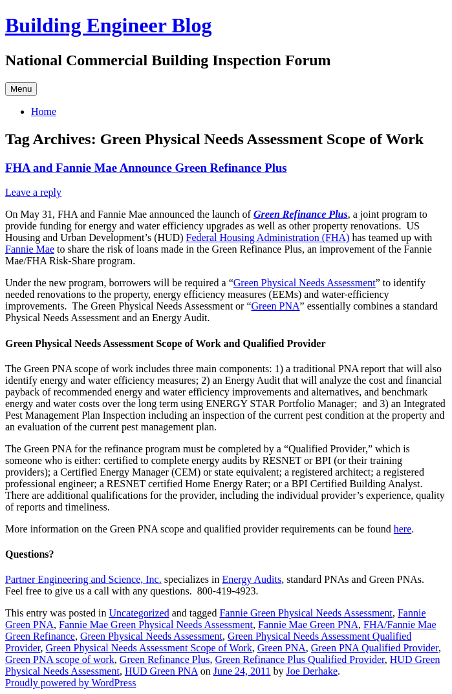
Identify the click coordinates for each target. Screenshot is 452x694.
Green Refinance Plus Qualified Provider (299, 659)
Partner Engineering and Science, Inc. (83, 579)
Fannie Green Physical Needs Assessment (306, 612)
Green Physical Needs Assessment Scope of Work (148, 647)
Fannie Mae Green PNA (308, 624)
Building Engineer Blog (108, 25)
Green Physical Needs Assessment (304, 282)
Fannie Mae (29, 249)
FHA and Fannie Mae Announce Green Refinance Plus (146, 167)
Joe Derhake (312, 671)
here (403, 528)
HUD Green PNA (161, 671)
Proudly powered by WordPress (70, 682)
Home (43, 111)
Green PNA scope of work (59, 659)
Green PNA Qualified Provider (374, 647)
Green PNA (276, 305)
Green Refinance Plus (300, 214)
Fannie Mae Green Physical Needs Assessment (156, 624)
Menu (21, 89)
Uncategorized (139, 612)
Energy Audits (251, 579)
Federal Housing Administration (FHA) (268, 237)
